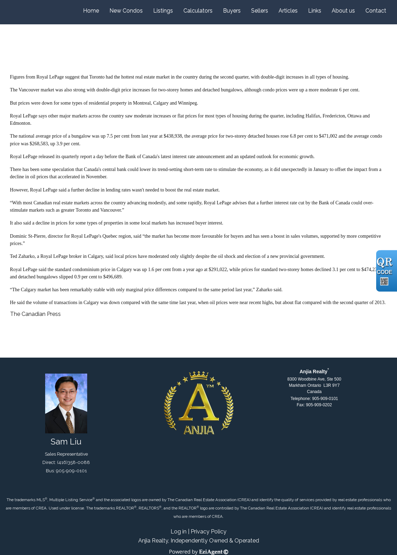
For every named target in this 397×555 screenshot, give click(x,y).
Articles (288, 10)
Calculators (198, 10)
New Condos (126, 10)
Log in (179, 531)
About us (343, 10)
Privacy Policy (208, 531)
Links (314, 10)
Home (91, 10)
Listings (163, 10)
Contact (375, 10)
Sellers (259, 10)
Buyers (232, 10)
